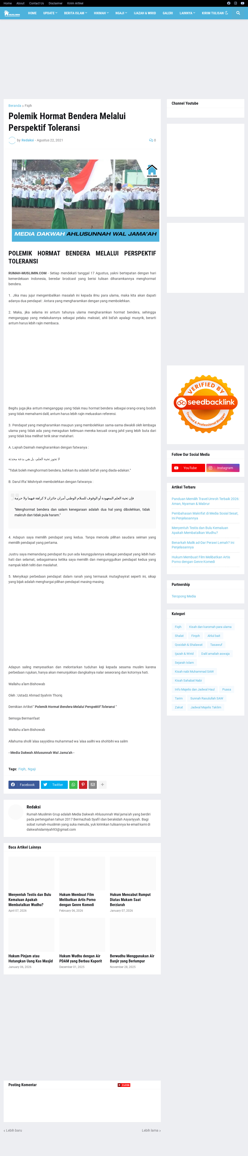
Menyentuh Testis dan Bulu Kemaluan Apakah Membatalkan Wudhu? (29, 899)
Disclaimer (55, 3)
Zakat (179, 707)
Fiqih (28, 105)
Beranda (14, 105)
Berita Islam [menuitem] (74, 13)
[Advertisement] (124, 59)
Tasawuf (216, 645)
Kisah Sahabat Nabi (188, 680)
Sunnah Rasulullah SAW (206, 698)
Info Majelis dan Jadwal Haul (195, 689)
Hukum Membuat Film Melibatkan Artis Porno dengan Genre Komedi (77, 899)
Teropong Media (184, 596)
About (20, 3)
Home (8, 3)
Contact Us (36, 3)
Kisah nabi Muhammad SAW (194, 671)
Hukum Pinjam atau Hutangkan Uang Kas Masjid (30, 958)
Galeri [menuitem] (168, 13)
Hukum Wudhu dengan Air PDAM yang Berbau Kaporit (80, 958)
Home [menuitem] (32, 13)
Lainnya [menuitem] (186, 13)
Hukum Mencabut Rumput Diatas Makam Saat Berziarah (130, 899)
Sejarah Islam (184, 662)
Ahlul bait (214, 636)
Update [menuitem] (48, 13)
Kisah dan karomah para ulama (210, 627)
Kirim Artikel (75, 3)
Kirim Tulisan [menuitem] (213, 13)
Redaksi (34, 806)
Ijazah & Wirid (184, 653)
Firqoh (195, 636)
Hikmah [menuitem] (100, 13)
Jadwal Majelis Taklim (206, 707)
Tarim (179, 698)
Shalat (179, 636)
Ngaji (32, 769)
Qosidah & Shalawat (188, 645)
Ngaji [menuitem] (120, 13)
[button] (226, 13)
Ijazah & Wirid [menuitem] (145, 13)
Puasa (226, 689)
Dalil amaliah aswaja (215, 653)
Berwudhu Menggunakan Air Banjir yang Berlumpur (132, 958)
